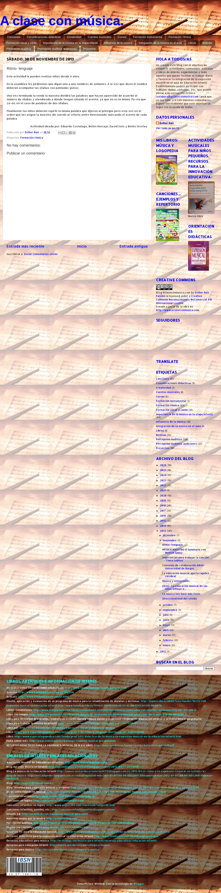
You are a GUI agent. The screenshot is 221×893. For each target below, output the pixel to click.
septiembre (170, 609)
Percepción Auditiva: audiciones (57, 48)
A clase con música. (62, 21)
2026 (163, 465)
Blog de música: (16, 775)
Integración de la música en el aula (160, 42)
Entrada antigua (133, 246)
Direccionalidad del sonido (179, 598)
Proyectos (89, 48)
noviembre (170, 540)
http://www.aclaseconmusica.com (177, 310)
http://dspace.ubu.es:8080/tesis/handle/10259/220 (173, 701)
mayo (167, 625)
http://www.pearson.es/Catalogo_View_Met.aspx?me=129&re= (98, 723)
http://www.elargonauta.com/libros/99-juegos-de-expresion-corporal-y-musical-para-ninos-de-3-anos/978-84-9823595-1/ (108, 714)
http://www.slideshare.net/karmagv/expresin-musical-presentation (72, 740)
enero (167, 645)
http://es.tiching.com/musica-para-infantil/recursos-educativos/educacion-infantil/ (103, 840)
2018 (163, 505)
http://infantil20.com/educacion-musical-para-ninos (55, 813)
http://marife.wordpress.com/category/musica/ (80, 845)
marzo (167, 635)
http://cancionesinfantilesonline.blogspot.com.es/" (84, 809)
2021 (163, 490)
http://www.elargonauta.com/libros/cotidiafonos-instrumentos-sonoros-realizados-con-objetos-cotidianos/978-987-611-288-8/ (115, 709)
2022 (163, 485)
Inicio (82, 246)
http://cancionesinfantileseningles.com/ (59, 800)
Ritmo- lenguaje (172, 544)
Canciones (13, 36)
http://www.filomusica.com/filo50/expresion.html (126, 836)
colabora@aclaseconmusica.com (177, 96)
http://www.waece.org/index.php (86, 762)
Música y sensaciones (176, 581)
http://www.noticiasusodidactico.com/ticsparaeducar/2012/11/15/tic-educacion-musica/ (114, 831)
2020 (163, 495)
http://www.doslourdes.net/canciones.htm (62, 827)
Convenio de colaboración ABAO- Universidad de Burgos (183, 567)
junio (166, 619)
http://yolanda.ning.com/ (62, 818)
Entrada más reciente (25, 246)
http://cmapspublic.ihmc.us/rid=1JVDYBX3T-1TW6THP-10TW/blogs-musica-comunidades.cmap (106, 791)
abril (166, 630)
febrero (168, 640)
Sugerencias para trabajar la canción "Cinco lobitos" (185, 559)
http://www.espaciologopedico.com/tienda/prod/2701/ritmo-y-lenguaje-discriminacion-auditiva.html (79, 731)
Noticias (207, 42)
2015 (163, 520)
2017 (163, 510)
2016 (163, 515)
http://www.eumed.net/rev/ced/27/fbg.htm (46, 692)
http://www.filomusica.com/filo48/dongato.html (96, 687)
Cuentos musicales (99, 36)
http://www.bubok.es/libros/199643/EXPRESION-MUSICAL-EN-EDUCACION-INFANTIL (110, 705)
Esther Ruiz (167, 123)
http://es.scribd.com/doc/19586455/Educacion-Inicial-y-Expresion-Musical (67, 727)
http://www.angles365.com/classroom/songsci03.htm (80, 805)
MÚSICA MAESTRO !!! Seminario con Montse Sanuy (184, 551)
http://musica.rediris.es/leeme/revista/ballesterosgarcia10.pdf (134, 745)
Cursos (122, 36)
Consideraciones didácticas (44, 36)
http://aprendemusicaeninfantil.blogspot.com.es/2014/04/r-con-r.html (94, 766)
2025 (163, 470)
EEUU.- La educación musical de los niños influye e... (184, 587)
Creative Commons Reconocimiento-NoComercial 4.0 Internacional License (184, 299)
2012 (163, 651)
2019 (163, 500)
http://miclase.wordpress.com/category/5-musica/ (67, 849)
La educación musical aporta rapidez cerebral (185, 575)
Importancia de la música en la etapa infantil (70, 42)
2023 (163, 480)
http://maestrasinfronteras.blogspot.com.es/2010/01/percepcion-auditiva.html (83, 822)
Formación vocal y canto (21, 42)
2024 (163, 475)
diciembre (169, 535)
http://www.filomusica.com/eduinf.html (43, 696)
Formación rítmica (180, 36)
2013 (163, 530)
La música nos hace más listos (181, 593)
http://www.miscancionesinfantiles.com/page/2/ (64, 796)
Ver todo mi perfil (167, 128)
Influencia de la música (118, 42)
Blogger (139, 883)
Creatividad (74, 36)
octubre (168, 604)
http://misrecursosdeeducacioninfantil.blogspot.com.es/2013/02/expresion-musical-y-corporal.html (135, 787)
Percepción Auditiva (18, 48)
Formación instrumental (147, 36)
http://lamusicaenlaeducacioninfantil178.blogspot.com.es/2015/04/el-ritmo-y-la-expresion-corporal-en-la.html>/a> (131, 771)
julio (166, 614)
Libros (192, 42)
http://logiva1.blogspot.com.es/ (34, 783)
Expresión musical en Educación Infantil (32, 705)
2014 (163, 525)
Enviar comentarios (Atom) (41, 254)
